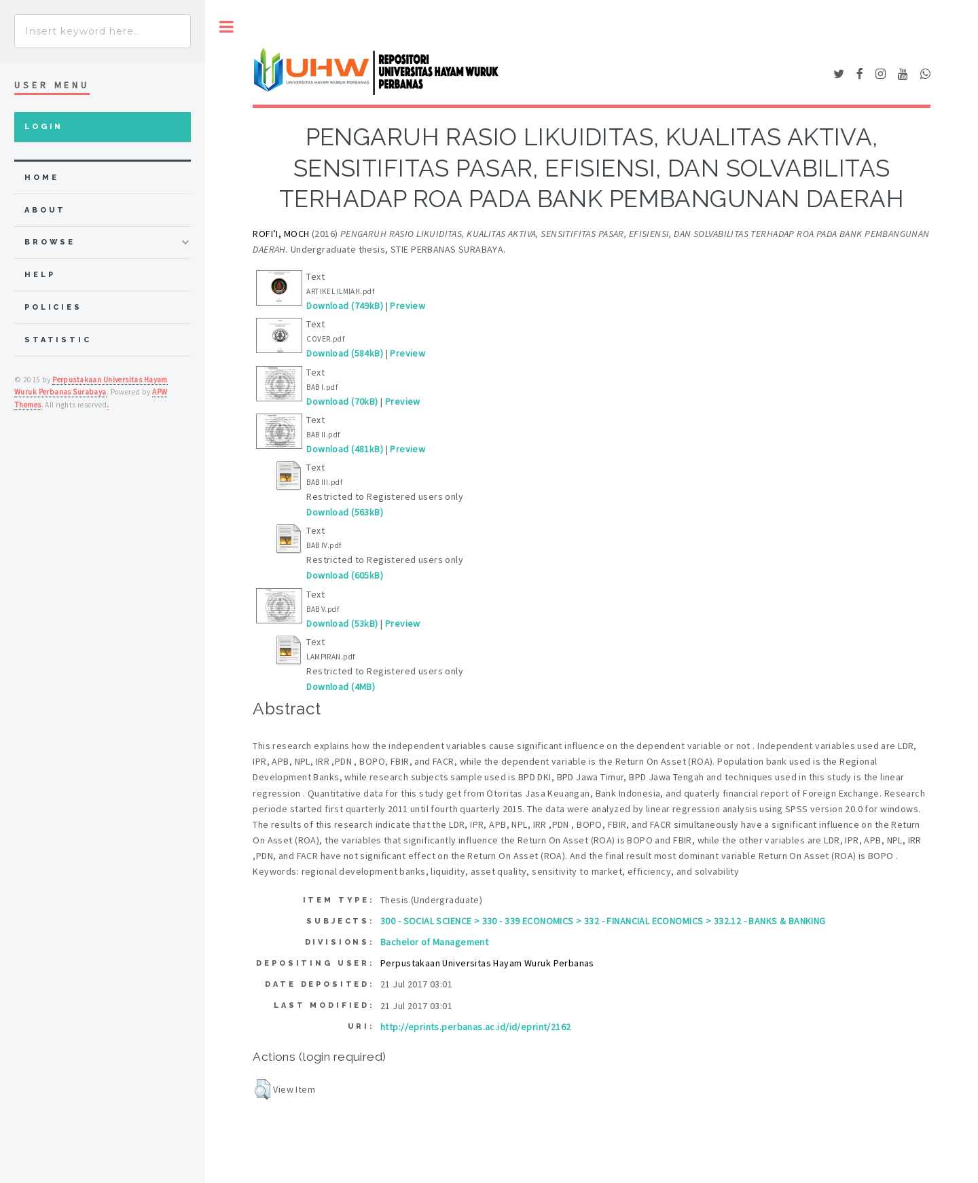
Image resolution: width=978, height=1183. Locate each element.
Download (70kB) (342, 401)
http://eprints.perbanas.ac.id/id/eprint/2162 (475, 1027)
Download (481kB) (344, 449)
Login (43, 126)
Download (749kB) (344, 305)
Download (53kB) (342, 623)
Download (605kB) (344, 575)
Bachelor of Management (434, 942)
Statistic (58, 339)
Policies (53, 307)
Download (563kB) (344, 512)
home (41, 177)
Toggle (226, 27)
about (45, 210)
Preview (407, 305)
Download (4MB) (340, 686)
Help (39, 274)
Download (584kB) (344, 353)
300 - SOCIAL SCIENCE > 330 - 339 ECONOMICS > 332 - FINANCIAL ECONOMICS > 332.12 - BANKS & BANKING (603, 921)
